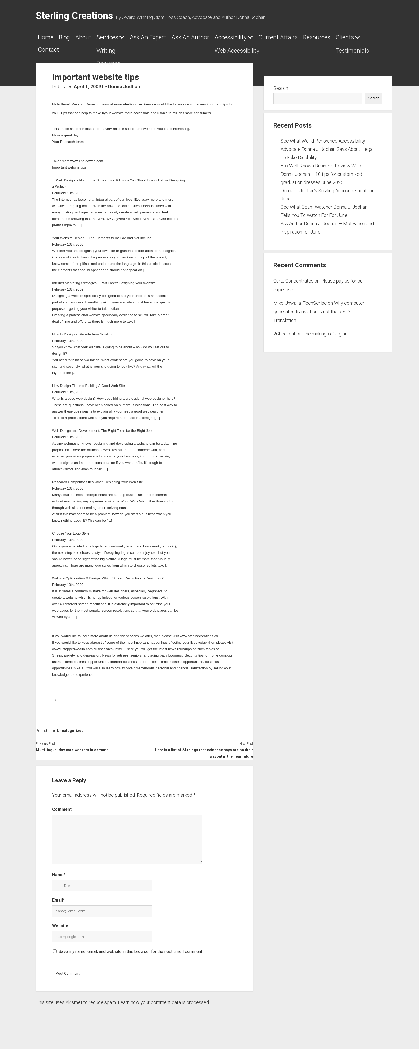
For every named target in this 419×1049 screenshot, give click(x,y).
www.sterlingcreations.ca (135, 112)
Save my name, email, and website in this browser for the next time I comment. (131, 959)
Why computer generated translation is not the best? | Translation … (318, 319)
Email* (58, 907)
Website (60, 933)
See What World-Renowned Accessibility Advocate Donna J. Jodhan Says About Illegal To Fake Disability (327, 157)
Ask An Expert (197, 39)
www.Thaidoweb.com (86, 169)
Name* (58, 882)
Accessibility (315, 40)
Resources (120, 55)
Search (280, 96)
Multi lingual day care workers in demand (72, 758)
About (104, 39)
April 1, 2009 (87, 94)
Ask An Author (257, 39)
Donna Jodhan (124, 94)
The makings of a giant (326, 341)
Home (49, 39)
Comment (62, 817)
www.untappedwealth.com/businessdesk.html (87, 657)
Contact (205, 55)
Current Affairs (65, 55)
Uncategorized (70, 738)
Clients (160, 55)
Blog (76, 39)
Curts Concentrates (293, 288)
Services (138, 40)
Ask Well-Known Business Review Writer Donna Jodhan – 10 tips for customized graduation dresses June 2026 (322, 182)
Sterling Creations (74, 15)
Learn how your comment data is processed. (164, 1010)
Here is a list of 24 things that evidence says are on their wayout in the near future (204, 761)
